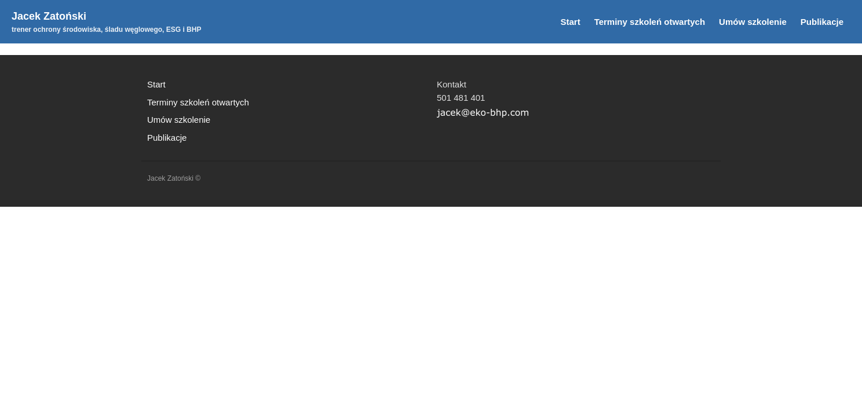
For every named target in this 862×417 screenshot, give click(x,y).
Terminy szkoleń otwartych (649, 22)
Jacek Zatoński (49, 16)
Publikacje (822, 22)
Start (570, 22)
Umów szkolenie (753, 22)
